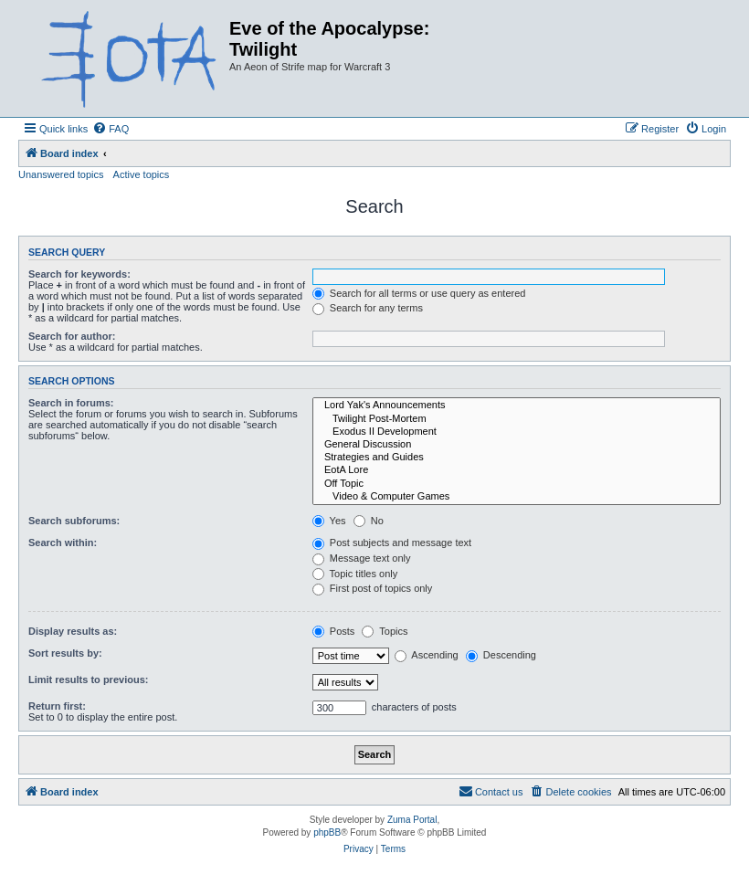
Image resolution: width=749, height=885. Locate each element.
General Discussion (516, 444)
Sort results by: (65, 653)
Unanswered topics (61, 174)
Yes (329, 520)
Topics (384, 631)
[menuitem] (110, 129)
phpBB (327, 832)
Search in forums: (71, 402)
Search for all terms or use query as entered (419, 293)
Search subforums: (74, 520)
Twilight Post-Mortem (516, 419)
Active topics (141, 174)
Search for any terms (367, 307)
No (368, 520)
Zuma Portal (412, 820)
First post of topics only (372, 588)
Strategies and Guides (516, 457)
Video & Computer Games (516, 496)
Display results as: (72, 631)
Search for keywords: (79, 274)
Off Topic (516, 484)
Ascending (427, 654)
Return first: (57, 706)
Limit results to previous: (88, 679)
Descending (501, 654)
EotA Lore (516, 470)
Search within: (62, 542)
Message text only (361, 558)
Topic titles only (354, 573)
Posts (333, 631)
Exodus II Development (516, 432)
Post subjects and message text (391, 542)
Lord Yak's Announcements (516, 405)
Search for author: (71, 336)
